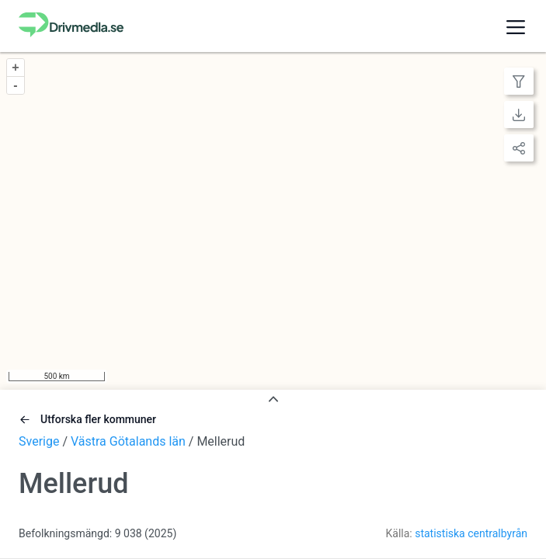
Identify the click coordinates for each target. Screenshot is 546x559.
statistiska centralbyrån (471, 533)
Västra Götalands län (128, 441)
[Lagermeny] (519, 81)
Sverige (39, 441)
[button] (515, 26)
